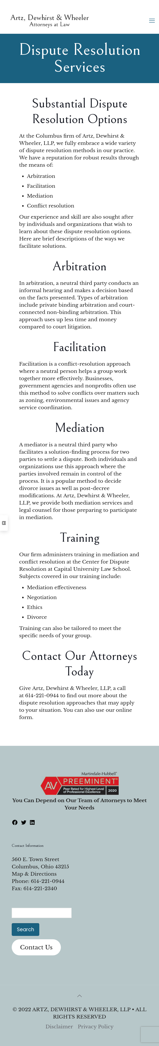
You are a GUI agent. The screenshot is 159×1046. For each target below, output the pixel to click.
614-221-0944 (42, 696)
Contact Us (36, 947)
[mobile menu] (152, 20)
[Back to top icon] (79, 995)
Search (25, 929)
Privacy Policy (96, 1027)
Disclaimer (59, 1027)
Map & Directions (34, 874)
